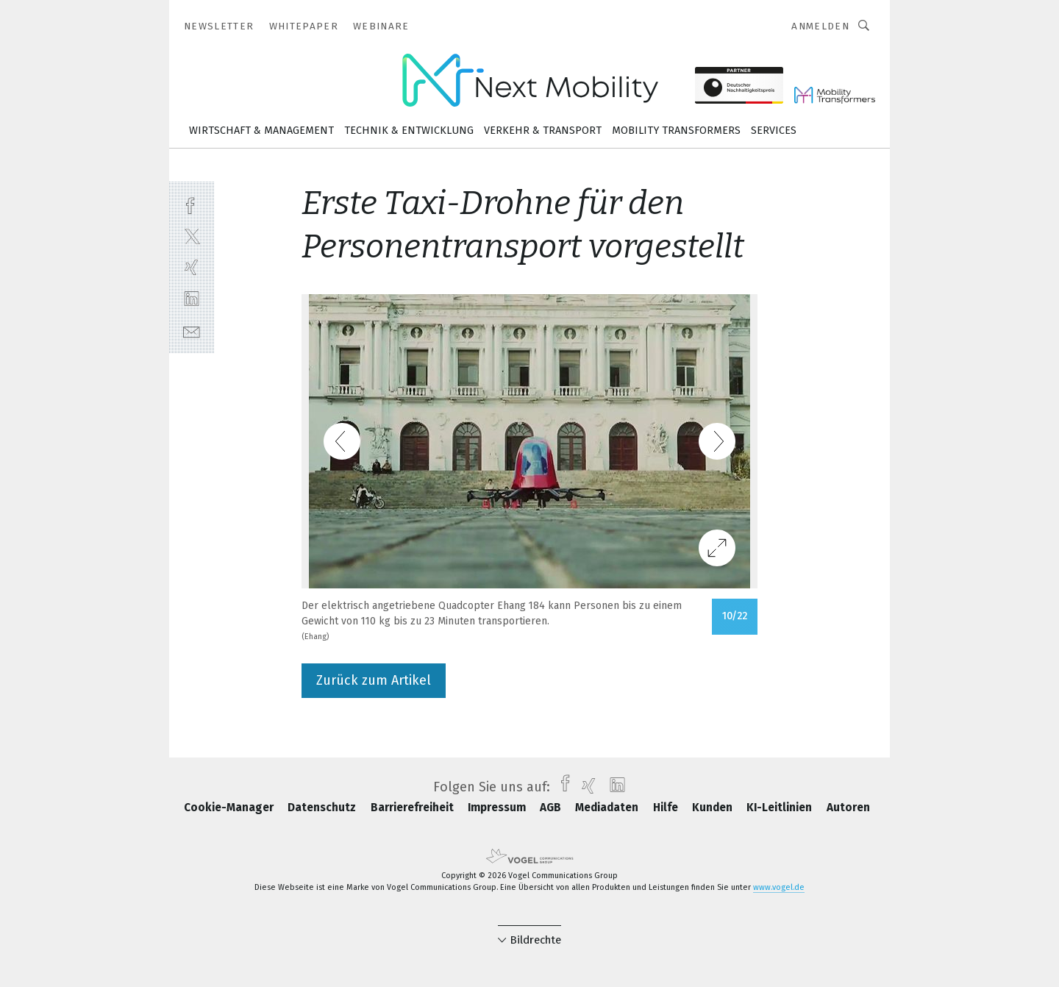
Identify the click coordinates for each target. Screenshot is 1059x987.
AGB (552, 807)
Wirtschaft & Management (261, 130)
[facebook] (191, 204)
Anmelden (820, 26)
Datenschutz (323, 807)
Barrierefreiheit (414, 807)
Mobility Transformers (676, 130)
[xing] (191, 267)
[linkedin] (191, 299)
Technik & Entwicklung (409, 130)
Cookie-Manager (230, 807)
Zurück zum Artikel (373, 680)
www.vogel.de (779, 887)
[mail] (191, 330)
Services (773, 130)
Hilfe (667, 807)
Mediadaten (608, 807)
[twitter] (191, 236)
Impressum (498, 807)
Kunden (713, 807)
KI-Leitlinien (780, 807)
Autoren (848, 807)
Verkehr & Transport (543, 130)
